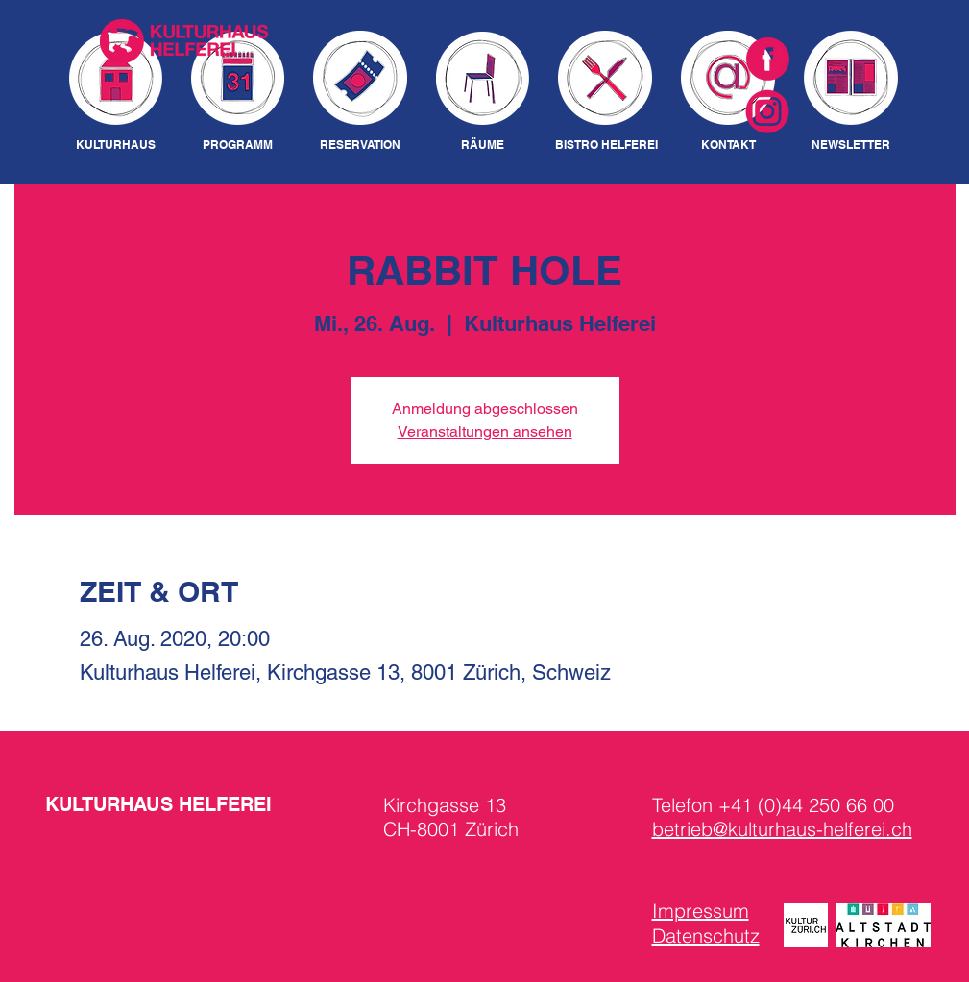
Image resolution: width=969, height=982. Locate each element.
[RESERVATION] (360, 145)
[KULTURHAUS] (115, 145)
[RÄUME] (483, 145)
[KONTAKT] (728, 145)
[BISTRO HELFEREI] (606, 145)
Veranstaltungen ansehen (485, 431)
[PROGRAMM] (237, 145)
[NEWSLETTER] (851, 145)
